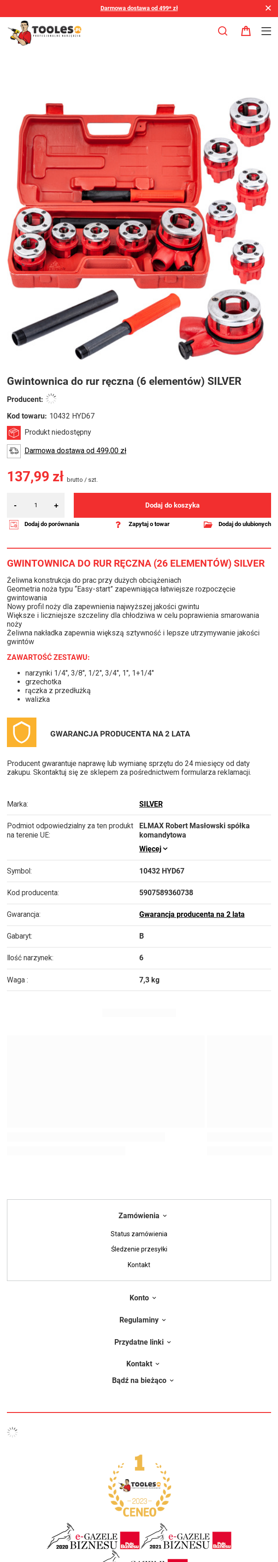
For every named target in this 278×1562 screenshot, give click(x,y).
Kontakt (139, 1265)
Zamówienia (139, 1215)
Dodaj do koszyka (172, 505)
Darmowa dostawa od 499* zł (139, 8)
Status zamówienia (139, 1234)
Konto (139, 1297)
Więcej (150, 849)
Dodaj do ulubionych (245, 524)
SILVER (151, 804)
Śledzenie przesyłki (139, 1249)
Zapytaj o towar (149, 524)
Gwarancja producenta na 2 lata (192, 914)
